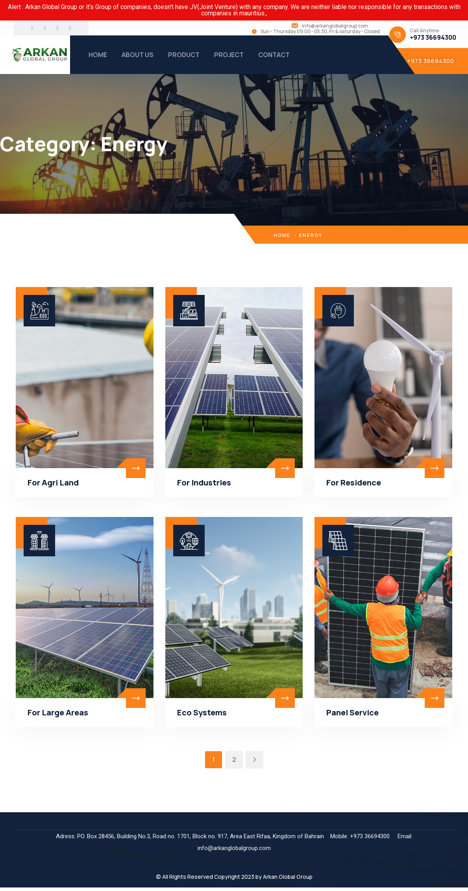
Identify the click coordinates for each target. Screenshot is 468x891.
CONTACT (274, 54)
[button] (428, 61)
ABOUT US (138, 54)
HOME (98, 54)
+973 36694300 (433, 37)
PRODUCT (184, 54)
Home (282, 235)
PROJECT (229, 54)
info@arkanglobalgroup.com (335, 26)
